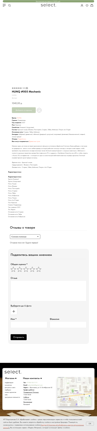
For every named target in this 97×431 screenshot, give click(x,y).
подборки (8, 390)
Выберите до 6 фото (21, 305)
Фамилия (54, 319)
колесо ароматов (10, 392)
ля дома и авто (10, 387)
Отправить (18, 337)
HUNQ (19, 118)
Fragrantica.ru (22, 139)
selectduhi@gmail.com (35, 385)
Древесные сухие (34, 141)
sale (6, 395)
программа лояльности (12, 397)
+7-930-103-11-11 (31, 382)
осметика (9, 385)
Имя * (14, 319)
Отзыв (14, 278)
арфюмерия (9, 382)
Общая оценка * (19, 264)
